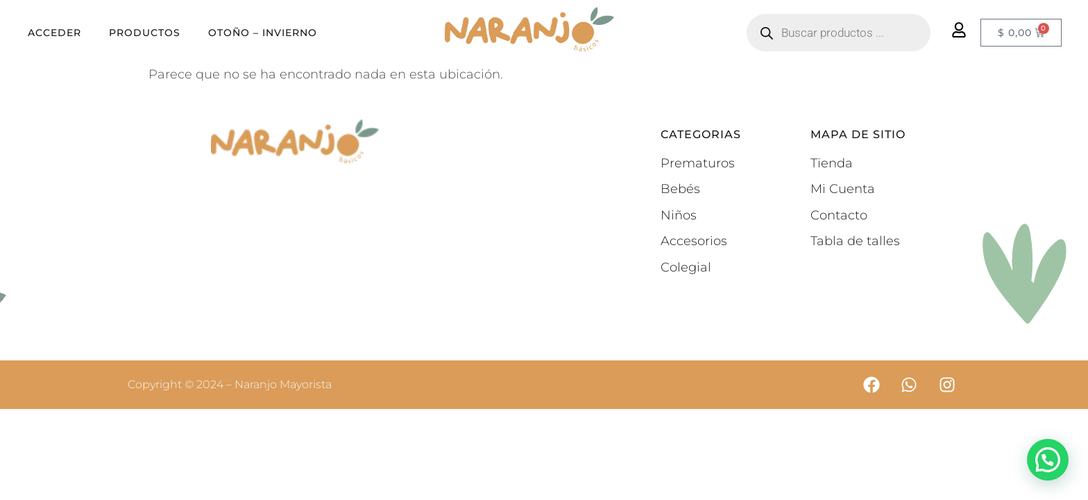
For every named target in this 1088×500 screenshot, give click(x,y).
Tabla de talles (855, 241)
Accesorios (694, 241)
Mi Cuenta (842, 189)
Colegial (686, 267)
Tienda (831, 163)
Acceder (54, 32)
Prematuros (698, 163)
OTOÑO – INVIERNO (262, 32)
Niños (679, 215)
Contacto (838, 215)
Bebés (680, 189)
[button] (1048, 460)
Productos (144, 32)
